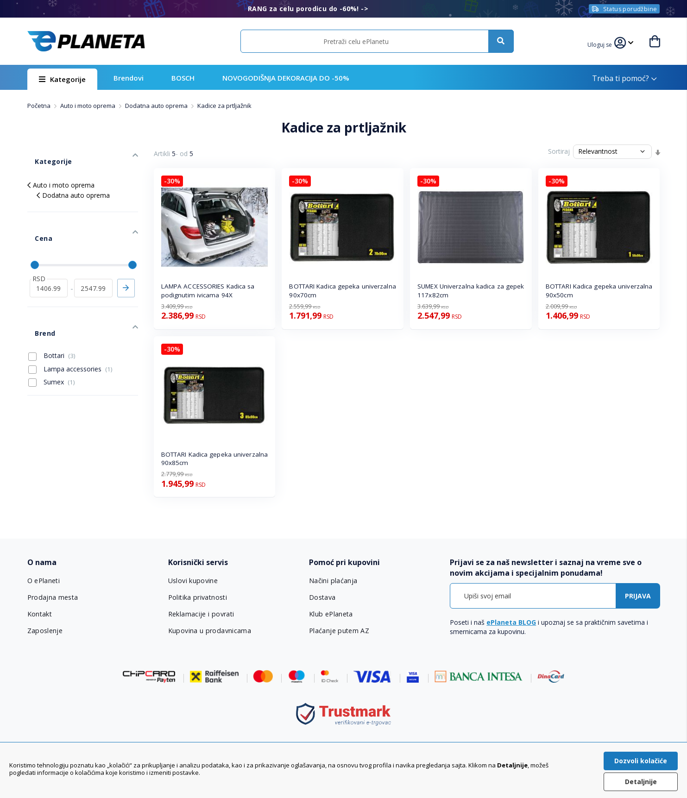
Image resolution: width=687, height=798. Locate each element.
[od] (49, 260)
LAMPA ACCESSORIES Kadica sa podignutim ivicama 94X (208, 290)
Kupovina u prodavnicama (208, 630)
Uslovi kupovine (193, 580)
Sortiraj (559, 151)
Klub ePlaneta (331, 614)
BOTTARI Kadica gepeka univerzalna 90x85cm (214, 458)
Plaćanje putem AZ (338, 630)
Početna (39, 105)
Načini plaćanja (332, 580)
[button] (603, 43)
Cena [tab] (35, 218)
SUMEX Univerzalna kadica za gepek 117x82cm (470, 290)
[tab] (91, 562)
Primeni (126, 260)
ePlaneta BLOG (511, 622)
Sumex (51, 343)
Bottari (52, 316)
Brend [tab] (37, 298)
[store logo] (86, 41)
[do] (93, 260)
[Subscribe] (638, 596)
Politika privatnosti (197, 597)
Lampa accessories (70, 329)
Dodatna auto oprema (157, 105)
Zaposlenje (45, 630)
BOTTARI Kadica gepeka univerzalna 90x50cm (599, 290)
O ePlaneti (44, 580)
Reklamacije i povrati (200, 614)
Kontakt (39, 614)
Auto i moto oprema (88, 105)
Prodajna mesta (52, 597)
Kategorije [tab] (45, 153)
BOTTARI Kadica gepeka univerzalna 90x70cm (342, 290)
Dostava (322, 597)
